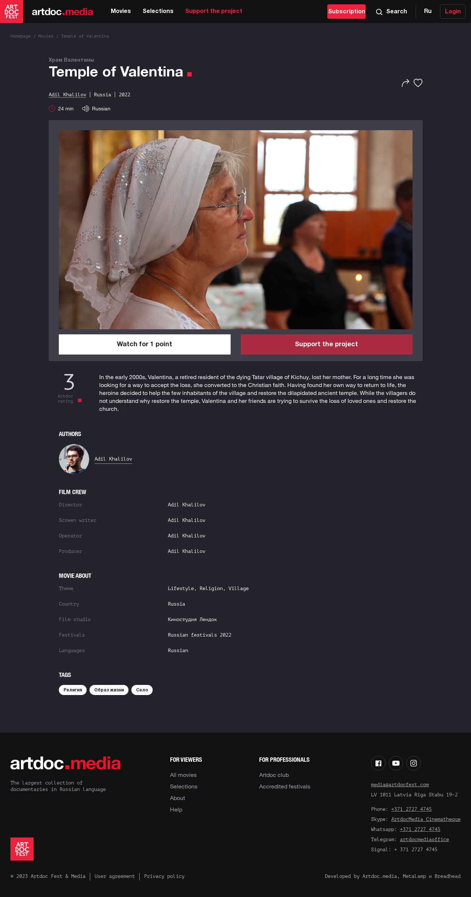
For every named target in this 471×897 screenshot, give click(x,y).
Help (176, 809)
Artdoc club (274, 775)
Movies (121, 11)
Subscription (346, 11)
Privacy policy (164, 876)
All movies (183, 775)
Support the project (213, 11)
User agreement (115, 876)
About (177, 798)
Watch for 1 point (144, 345)
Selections (158, 11)
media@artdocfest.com (400, 784)
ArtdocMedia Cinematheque (426, 819)
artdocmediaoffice (424, 839)
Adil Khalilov (113, 459)
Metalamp (414, 876)
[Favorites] (418, 83)
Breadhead (448, 876)
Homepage (20, 36)
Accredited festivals (284, 786)
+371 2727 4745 (411, 809)
